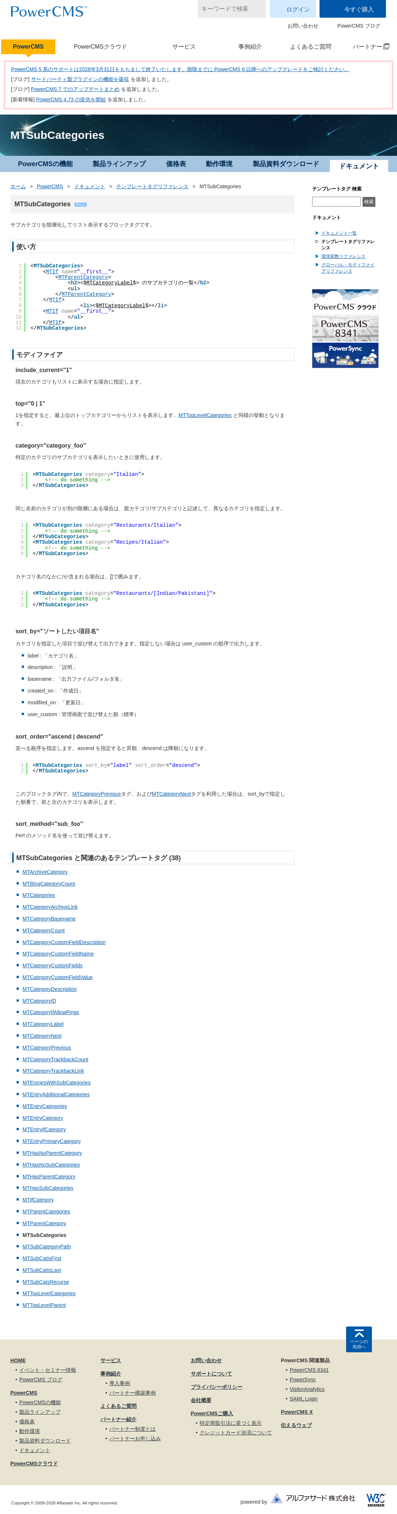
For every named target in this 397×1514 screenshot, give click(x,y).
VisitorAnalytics (307, 1389)
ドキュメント (89, 186)
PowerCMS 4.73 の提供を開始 (71, 99)
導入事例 (119, 1383)
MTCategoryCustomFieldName (58, 954)
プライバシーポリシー (216, 1387)
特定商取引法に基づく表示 (231, 1423)
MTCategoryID (39, 1001)
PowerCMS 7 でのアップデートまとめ (75, 89)
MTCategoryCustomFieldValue (58, 977)
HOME (18, 1360)
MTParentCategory (83, 277)
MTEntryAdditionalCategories (56, 1094)
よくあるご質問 (310, 46)
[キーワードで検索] (227, 9)
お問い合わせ (302, 26)
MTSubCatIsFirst (42, 1258)
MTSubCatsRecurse (46, 1282)
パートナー (367, 46)
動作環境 (219, 164)
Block (80, 205)
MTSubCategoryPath (47, 1247)
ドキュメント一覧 (339, 233)
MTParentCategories (46, 1212)
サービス (184, 46)
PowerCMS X (297, 1412)
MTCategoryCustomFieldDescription (64, 942)
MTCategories (39, 895)
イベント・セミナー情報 (47, 1370)
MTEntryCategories (45, 1106)
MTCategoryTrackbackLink (53, 1071)
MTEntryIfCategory (44, 1129)
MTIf (52, 272)
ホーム (18, 186)
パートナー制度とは (132, 1429)
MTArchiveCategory (45, 872)
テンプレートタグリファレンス (152, 186)
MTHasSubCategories (48, 1188)
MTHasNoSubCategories (51, 1165)
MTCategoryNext (171, 794)
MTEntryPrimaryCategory (52, 1141)
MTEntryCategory (43, 1118)
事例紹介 (250, 46)
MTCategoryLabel (109, 283)
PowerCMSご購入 (212, 1413)
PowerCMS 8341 (309, 1370)
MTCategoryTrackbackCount (55, 1059)
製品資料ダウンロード (286, 164)
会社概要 (201, 1400)
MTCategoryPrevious (96, 794)
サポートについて (211, 1374)
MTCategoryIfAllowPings (51, 1012)
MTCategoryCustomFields (53, 965)
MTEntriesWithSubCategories (56, 1083)
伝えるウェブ (296, 1425)
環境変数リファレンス (343, 256)
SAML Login (304, 1399)
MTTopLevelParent (44, 1305)
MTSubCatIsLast (42, 1270)
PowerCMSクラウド (100, 46)
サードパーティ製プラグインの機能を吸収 (80, 79)
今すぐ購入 (359, 9)
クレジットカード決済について (236, 1433)
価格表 (176, 164)
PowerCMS (28, 46)
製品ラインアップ (119, 164)
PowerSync (303, 1379)
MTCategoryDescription (50, 989)
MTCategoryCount (44, 930)
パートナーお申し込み (135, 1438)
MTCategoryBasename (49, 919)
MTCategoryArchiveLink (50, 907)
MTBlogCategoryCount (49, 884)
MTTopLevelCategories (205, 415)
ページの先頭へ (359, 1344)
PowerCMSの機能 (45, 164)
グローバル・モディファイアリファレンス (347, 268)
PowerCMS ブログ (358, 26)
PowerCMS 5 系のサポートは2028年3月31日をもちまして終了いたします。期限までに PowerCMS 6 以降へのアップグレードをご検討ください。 (180, 69)
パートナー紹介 (118, 1419)
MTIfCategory (38, 1200)
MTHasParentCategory (49, 1177)
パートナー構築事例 (132, 1393)
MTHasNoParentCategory (52, 1153)
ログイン (298, 9)
